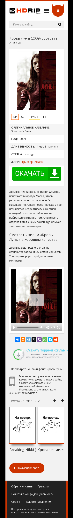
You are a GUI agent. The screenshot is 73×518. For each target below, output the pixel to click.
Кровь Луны (54, 369)
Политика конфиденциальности (32, 494)
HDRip (22, 11)
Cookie (15, 502)
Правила (43, 486)
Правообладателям (38, 502)
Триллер (27, 162)
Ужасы (38, 162)
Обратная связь (22, 486)
